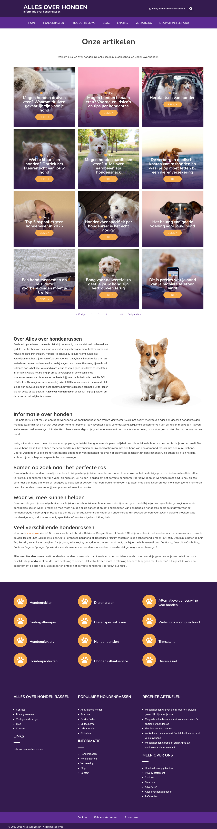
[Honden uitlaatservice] (85, 658)
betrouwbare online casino (28, 747)
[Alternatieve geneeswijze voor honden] (149, 599)
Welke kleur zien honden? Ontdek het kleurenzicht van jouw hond (44, 165)
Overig (174, 154)
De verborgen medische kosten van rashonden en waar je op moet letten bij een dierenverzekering (172, 165)
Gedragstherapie (43, 620)
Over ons (150, 780)
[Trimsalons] (149, 638)
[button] (191, 9)
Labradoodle (88, 726)
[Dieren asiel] (149, 658)
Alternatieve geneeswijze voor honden (178, 601)
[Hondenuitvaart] (20, 638)
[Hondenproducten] (20, 658)
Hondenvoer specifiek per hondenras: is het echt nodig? (108, 225)
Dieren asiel (168, 659)
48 (121, 312)
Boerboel (86, 712)
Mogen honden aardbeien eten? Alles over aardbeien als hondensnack (108, 165)
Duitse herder (88, 722)
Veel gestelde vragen (28, 717)
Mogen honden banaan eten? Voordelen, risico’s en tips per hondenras (108, 101)
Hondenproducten (44, 659)
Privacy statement (26, 712)
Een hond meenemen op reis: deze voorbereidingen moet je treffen (44, 284)
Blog (106, 22)
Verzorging (144, 22)
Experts (122, 22)
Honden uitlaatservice (111, 659)
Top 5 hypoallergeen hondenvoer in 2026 (44, 223)
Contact (20, 708)
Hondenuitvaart (42, 640)
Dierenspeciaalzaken (110, 620)
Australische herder (91, 708)
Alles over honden (57, 7)
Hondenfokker (41, 601)
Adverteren (151, 785)
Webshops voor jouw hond (179, 620)
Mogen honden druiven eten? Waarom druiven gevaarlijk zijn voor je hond (44, 104)
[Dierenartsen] (85, 599)
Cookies (20, 726)
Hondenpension (106, 640)
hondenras (32, 531)
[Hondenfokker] (20, 599)
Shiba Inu (86, 731)
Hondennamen (89, 757)
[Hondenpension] (85, 638)
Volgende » (135, 312)
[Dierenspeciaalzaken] (85, 619)
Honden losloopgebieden (159, 766)
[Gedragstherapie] (20, 619)
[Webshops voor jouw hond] (149, 619)
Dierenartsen (104, 601)
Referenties (151, 794)
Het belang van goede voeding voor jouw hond (172, 223)
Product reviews (83, 22)
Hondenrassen (53, 22)
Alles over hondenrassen (159, 790)
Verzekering (87, 761)
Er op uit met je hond (174, 22)
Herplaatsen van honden (172, 97)
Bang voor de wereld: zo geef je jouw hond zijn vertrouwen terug (108, 282)
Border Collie (88, 717)
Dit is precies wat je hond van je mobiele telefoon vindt (172, 282)
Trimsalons (167, 640)
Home (32, 22)
